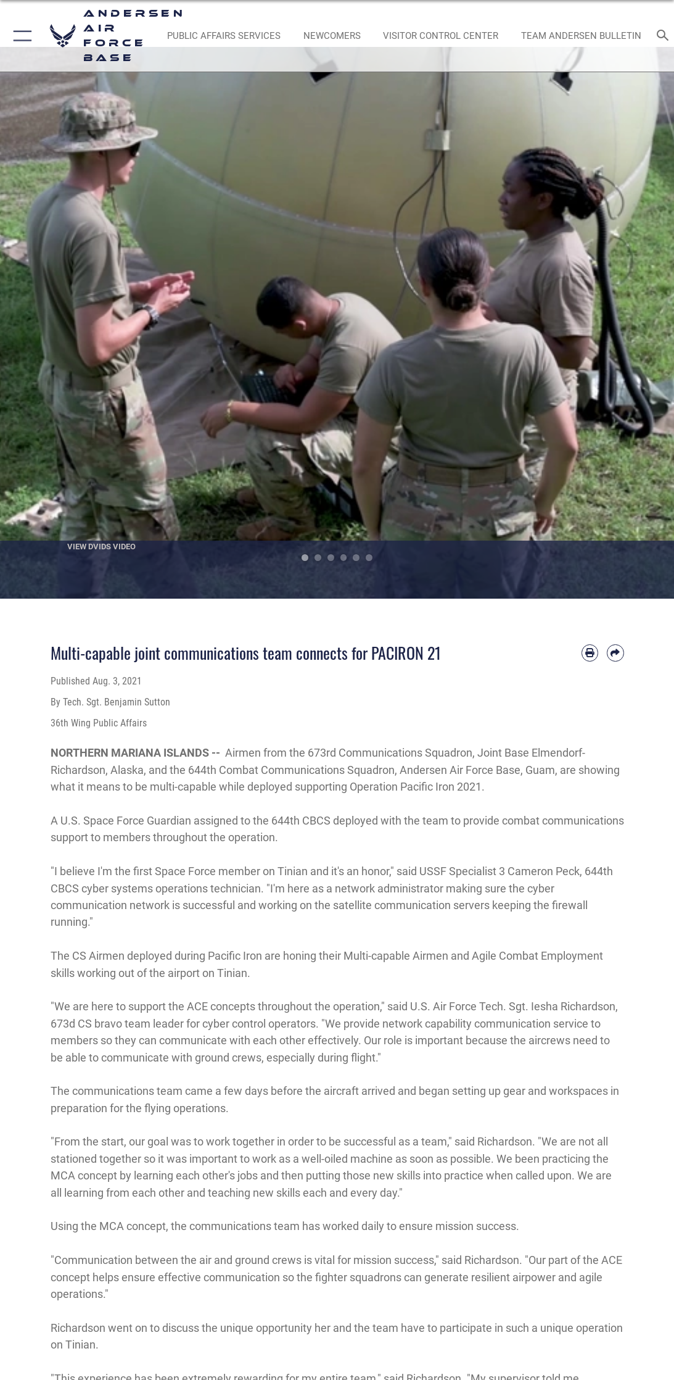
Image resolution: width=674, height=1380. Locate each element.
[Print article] (590, 652)
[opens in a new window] (223, 35)
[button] (20, 36)
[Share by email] (615, 652)
